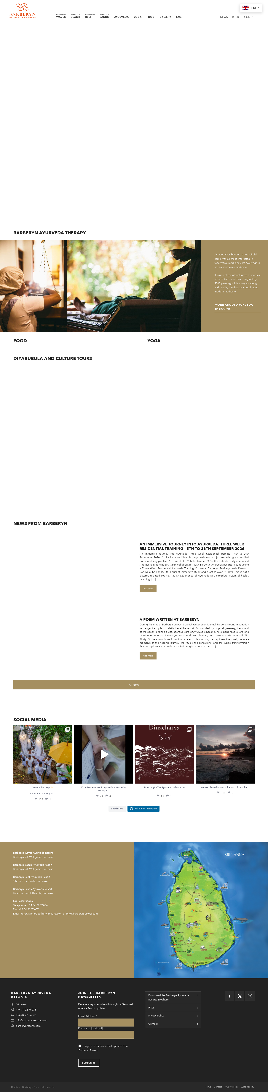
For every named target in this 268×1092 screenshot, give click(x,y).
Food (20, 341)
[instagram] (250, 996)
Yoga (154, 341)
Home (208, 1086)
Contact (152, 1024)
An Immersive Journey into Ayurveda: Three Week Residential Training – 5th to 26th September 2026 (192, 546)
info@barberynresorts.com (31, 1020)
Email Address (87, 1016)
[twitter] (239, 996)
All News (134, 685)
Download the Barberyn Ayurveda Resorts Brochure (168, 997)
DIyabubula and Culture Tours (52, 359)
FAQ (151, 1007)
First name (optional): (90, 1028)
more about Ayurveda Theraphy (234, 307)
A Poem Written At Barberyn (170, 619)
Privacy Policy (156, 1015)
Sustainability (247, 1086)
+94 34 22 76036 (37, 905)
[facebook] (229, 996)
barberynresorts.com (28, 1026)
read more (148, 588)
